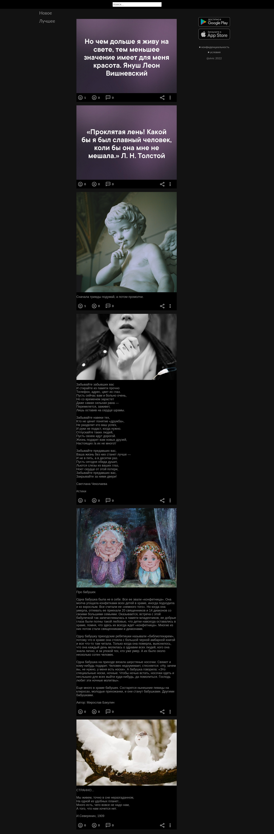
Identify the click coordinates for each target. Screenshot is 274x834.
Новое (45, 12)
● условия (214, 52)
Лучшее (47, 20)
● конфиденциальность (214, 47)
